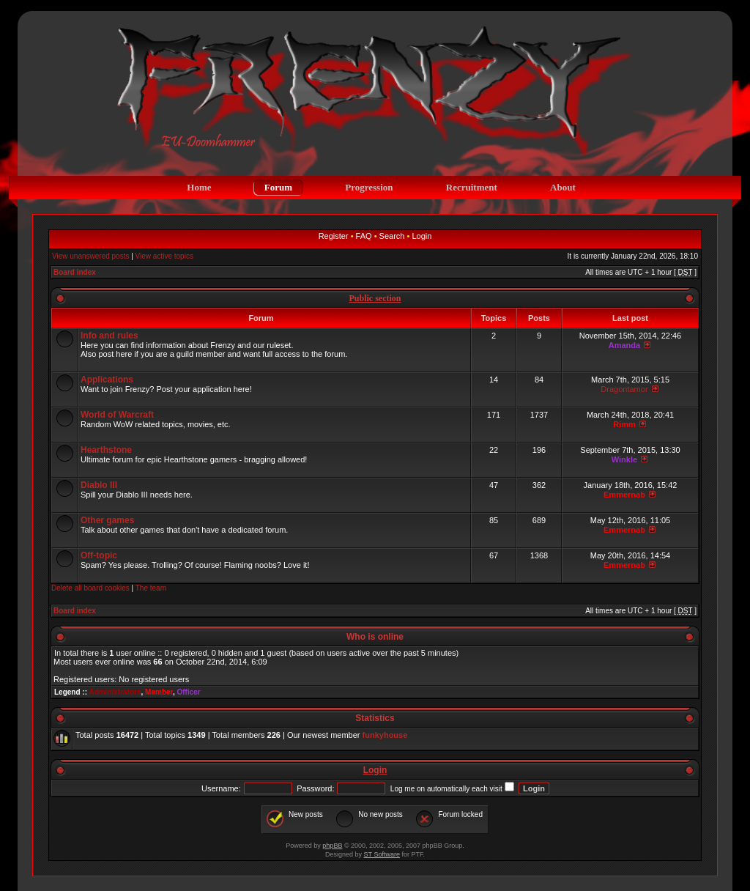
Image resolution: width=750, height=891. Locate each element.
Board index (74, 272)
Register (334, 236)
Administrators (115, 692)
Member (159, 692)
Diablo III (99, 485)
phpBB (332, 845)
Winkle (624, 459)
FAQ (364, 236)
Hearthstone (106, 450)
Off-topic (99, 555)
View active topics (164, 256)
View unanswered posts (90, 256)
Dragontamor (624, 389)
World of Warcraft (117, 415)
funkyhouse (385, 735)
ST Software (382, 854)
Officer (188, 692)
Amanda (624, 345)
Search (392, 236)
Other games (107, 520)
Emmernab (624, 494)
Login (421, 236)
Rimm (624, 424)
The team (150, 588)
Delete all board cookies (90, 588)
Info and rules (109, 335)
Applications (107, 379)
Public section (375, 298)
